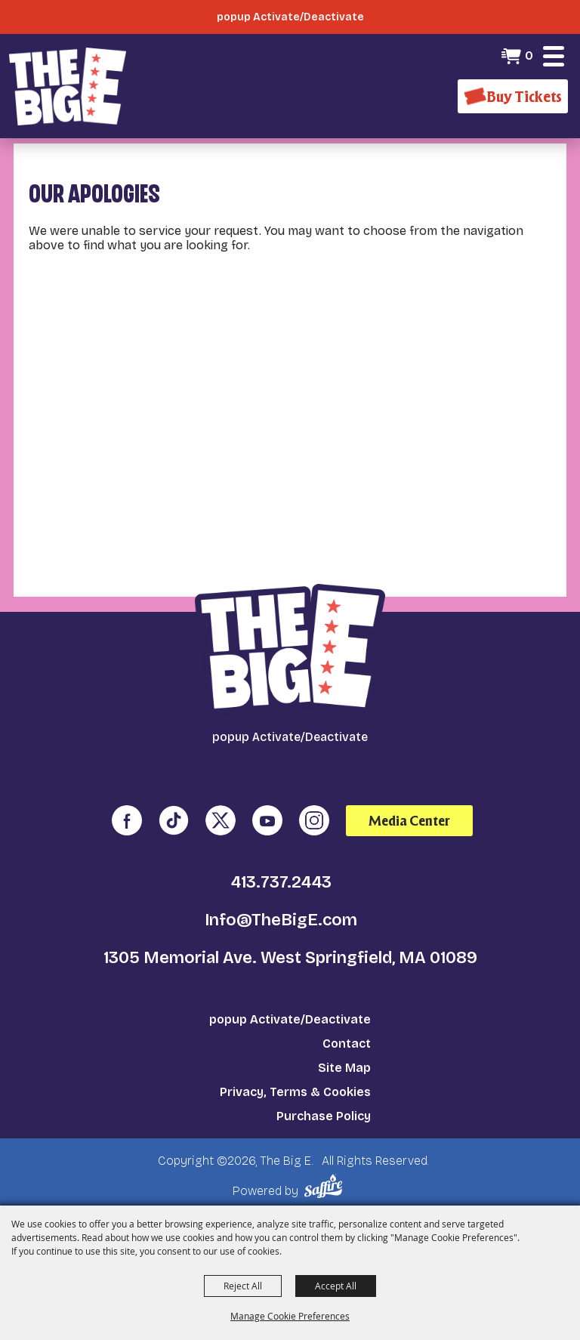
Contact (346, 1043)
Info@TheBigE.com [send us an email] (281, 920)
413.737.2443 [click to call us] (281, 882)
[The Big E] (67, 86)
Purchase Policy (323, 1116)
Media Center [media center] (409, 820)
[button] (553, 56)
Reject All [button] (243, 1286)
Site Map (344, 1068)
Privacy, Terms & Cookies (295, 1092)
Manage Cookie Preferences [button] (290, 1316)
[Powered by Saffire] (325, 1186)
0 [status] (529, 55)
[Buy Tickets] (513, 96)
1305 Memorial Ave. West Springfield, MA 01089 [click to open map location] (290, 958)
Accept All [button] (335, 1286)
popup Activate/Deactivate (290, 1019)
